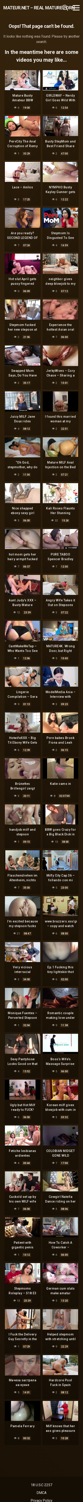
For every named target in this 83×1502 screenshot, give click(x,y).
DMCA (41, 1493)
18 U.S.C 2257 (41, 1485)
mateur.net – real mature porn (26, 8)
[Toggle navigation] (76, 7)
